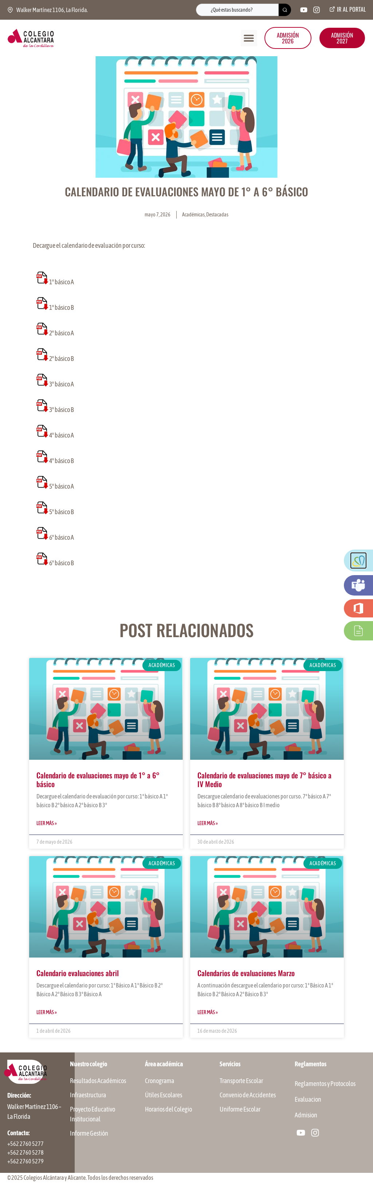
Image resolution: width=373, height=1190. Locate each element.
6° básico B (61, 563)
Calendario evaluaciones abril (77, 972)
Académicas (193, 214)
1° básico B (61, 307)
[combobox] (237, 10)
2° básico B (61, 358)
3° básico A (61, 384)
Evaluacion (308, 1099)
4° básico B (61, 461)
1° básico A (61, 282)
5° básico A (61, 486)
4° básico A (61, 435)
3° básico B (61, 409)
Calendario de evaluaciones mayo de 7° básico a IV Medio (264, 779)
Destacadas (217, 214)
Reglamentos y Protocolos (325, 1083)
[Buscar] (285, 10)
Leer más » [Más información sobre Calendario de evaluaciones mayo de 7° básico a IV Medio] (207, 823)
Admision (306, 1115)
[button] (249, 38)
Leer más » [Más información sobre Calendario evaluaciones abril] (46, 1012)
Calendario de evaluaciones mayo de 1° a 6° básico (98, 779)
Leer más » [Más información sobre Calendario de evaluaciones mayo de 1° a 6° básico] (46, 823)
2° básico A (61, 333)
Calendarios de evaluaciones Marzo (246, 972)
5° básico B (61, 512)
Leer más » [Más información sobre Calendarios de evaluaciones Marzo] (207, 1012)
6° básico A (61, 537)
